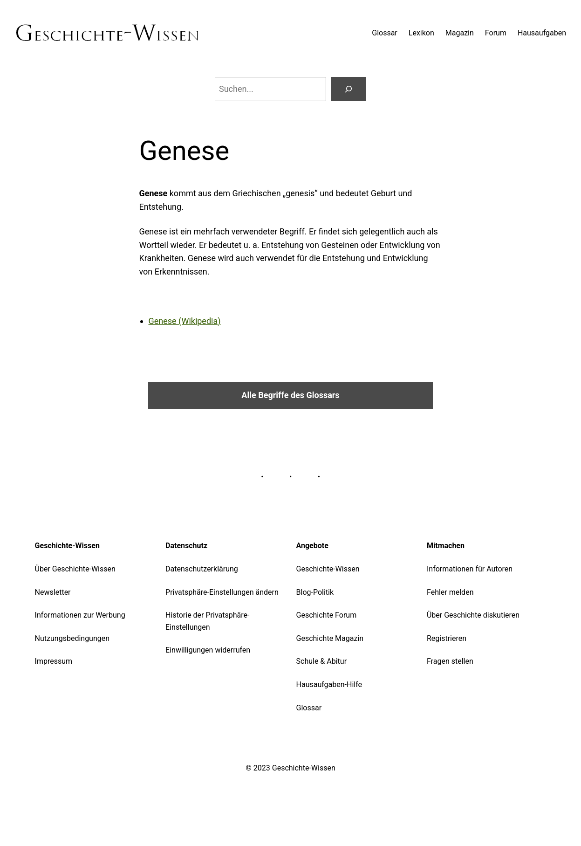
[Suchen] (348, 89)
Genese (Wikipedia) (185, 321)
